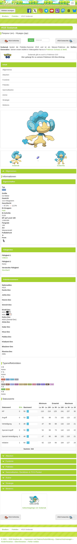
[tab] (38, 171)
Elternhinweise (20, 542)
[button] (38, 56)
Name (31, 40)
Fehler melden (33, 542)
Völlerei (5, 258)
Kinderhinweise (7, 542)
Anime (4, 95)
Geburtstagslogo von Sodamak (34, 501)
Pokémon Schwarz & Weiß (56, 50)
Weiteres (5, 105)
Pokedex (5, 85)
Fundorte (5, 80)
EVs (20, 407)
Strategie (5, 100)
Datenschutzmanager (63, 539)
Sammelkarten (8, 90)
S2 (7, 314)
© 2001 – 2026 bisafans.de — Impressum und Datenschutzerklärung (27, 539)
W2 (10, 314)
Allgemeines (7, 70)
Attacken (5, 75)
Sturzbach (6, 270)
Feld (3, 211)
